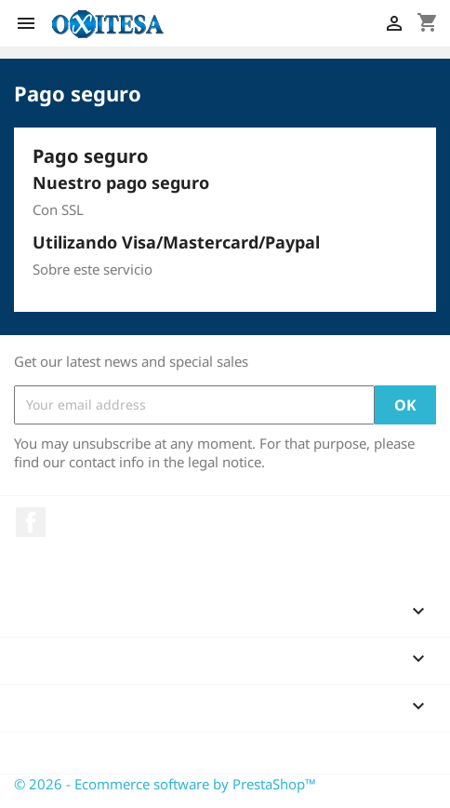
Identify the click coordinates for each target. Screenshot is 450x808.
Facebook (31, 522)
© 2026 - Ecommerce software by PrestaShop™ (165, 783)
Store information (89, 753)
